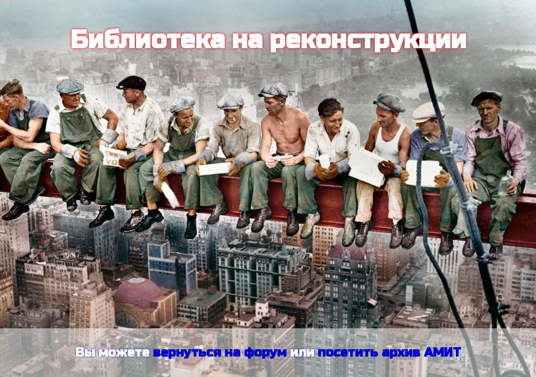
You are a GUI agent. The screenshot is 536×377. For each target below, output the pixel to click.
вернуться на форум (219, 352)
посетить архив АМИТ (389, 352)
